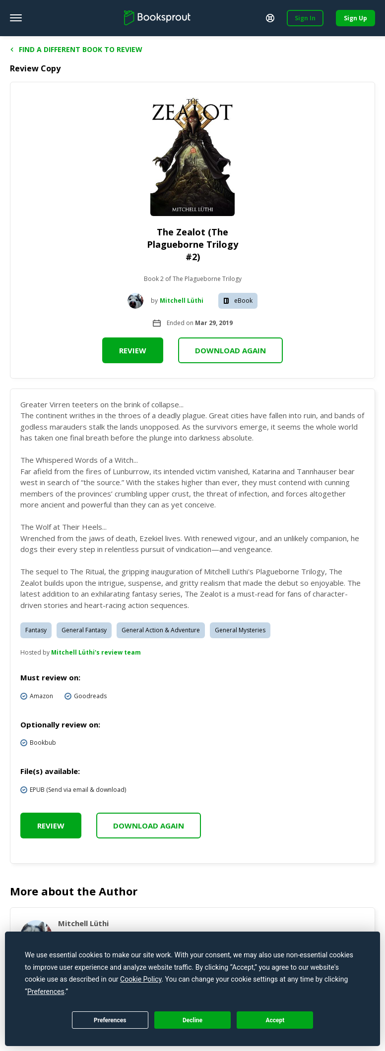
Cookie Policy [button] (140, 979)
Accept (274, 1020)
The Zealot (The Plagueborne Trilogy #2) (192, 244)
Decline (192, 1020)
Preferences (110, 1020)
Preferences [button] (45, 992)
